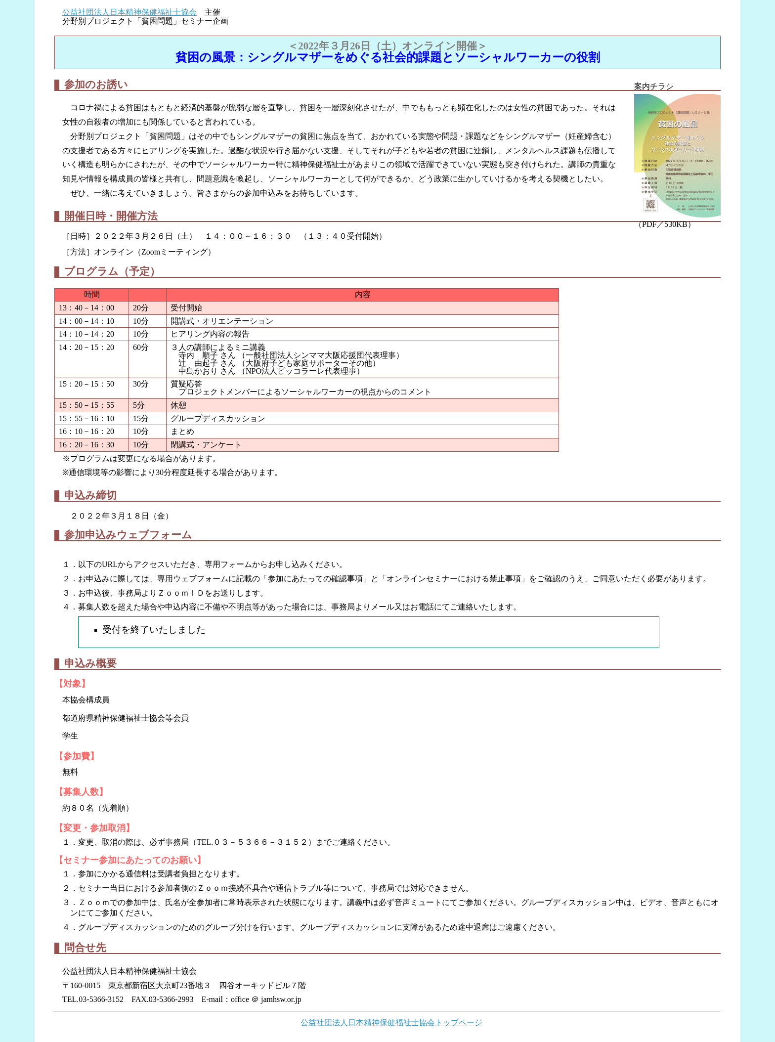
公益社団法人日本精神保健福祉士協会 (129, 12)
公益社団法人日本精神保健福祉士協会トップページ (391, 1022)
